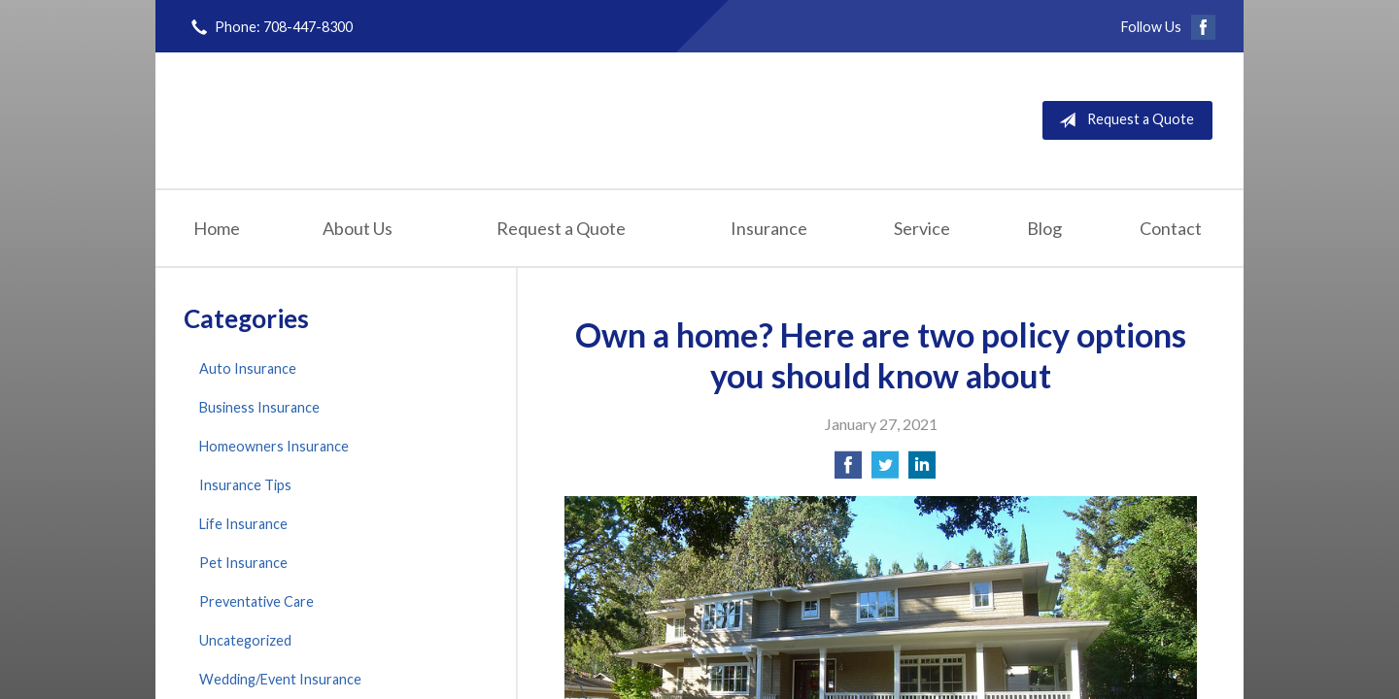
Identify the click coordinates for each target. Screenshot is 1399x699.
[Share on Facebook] (848, 470)
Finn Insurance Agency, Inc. (405, 120)
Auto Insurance (247, 368)
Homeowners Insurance (274, 446)
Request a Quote (1122, 120)
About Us (357, 228)
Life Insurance (243, 524)
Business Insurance (259, 407)
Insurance (769, 228)
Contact (1171, 228)
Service (922, 228)
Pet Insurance (243, 562)
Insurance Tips (245, 485)
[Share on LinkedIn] (922, 470)
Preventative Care (256, 601)
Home (216, 228)
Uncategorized (245, 640)
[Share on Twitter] (885, 470)
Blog (1044, 228)
